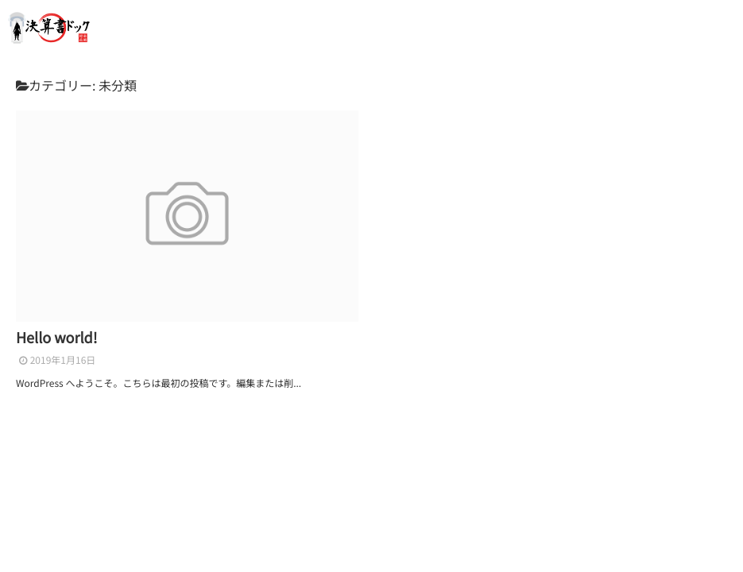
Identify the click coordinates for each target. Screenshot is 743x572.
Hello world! (57, 337)
